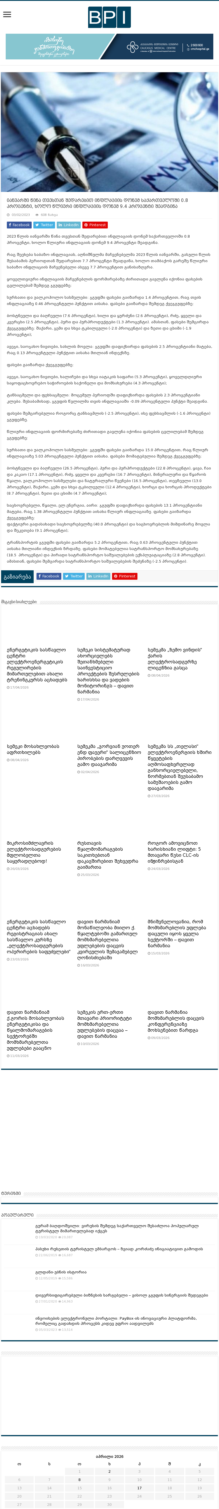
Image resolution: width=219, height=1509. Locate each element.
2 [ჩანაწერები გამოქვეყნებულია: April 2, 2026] (109, 1471)
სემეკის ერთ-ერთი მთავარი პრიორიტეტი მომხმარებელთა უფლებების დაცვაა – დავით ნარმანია (104, 1024)
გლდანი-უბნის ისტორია (61, 1272)
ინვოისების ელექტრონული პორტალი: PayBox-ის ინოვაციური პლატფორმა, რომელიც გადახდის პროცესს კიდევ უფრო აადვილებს (116, 1321)
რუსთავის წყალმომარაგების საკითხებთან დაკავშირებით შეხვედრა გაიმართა (107, 855)
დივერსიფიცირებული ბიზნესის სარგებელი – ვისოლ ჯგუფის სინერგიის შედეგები (121, 1295)
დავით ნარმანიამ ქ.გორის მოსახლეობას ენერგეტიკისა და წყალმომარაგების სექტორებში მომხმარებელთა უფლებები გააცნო (35, 1030)
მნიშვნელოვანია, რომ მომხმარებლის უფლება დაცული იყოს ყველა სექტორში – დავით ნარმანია (177, 933)
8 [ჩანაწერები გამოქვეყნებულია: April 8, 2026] (79, 1479)
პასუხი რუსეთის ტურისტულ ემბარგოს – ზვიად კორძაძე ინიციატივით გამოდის (119, 1249)
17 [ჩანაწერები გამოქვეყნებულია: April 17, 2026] (139, 1488)
